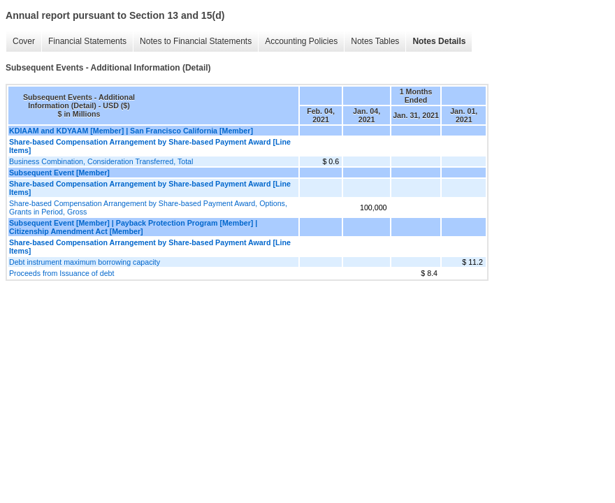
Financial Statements (87, 41)
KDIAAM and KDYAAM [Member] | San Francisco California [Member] (131, 130)
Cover (24, 41)
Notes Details (438, 41)
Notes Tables (375, 41)
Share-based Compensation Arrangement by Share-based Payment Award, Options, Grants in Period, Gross (148, 207)
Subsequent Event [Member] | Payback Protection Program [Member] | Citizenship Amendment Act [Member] (133, 227)
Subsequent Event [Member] (59, 172)
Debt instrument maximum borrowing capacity (84, 262)
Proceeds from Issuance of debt (61, 273)
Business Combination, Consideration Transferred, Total (101, 161)
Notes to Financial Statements (196, 41)
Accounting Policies (301, 41)
